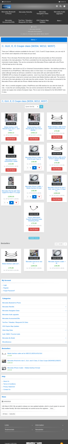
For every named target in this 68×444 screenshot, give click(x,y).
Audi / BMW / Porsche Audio (11, 334)
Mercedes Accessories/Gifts (11, 318)
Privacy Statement (9, 386)
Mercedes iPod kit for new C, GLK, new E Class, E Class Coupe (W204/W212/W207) (34, 360)
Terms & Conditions (9, 384)
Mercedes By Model (34, 338)
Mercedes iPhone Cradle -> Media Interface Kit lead (23, 368)
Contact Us (63, 1)
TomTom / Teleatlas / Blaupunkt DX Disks (15, 322)
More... (52, 408)
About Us (6, 381)
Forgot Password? (9, 290)
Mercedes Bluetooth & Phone (11, 303)
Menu (34, 40)
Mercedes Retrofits (34, 307)
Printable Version (34, 238)
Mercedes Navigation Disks (34, 311)
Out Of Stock (11, 139)
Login (5, 285)
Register (6, 288)
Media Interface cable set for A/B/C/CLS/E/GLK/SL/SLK (24, 353)
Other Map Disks (34, 330)
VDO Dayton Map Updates (10, 326)
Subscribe (12, 414)
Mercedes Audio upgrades (10, 314)
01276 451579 (7, 1)
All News (5, 414)
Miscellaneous (34, 342)
